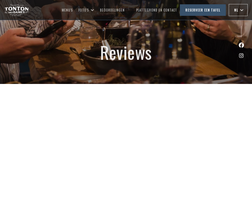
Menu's (67, 10)
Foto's (86, 10)
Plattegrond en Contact (156, 10)
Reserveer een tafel (202, 10)
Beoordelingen (112, 10)
